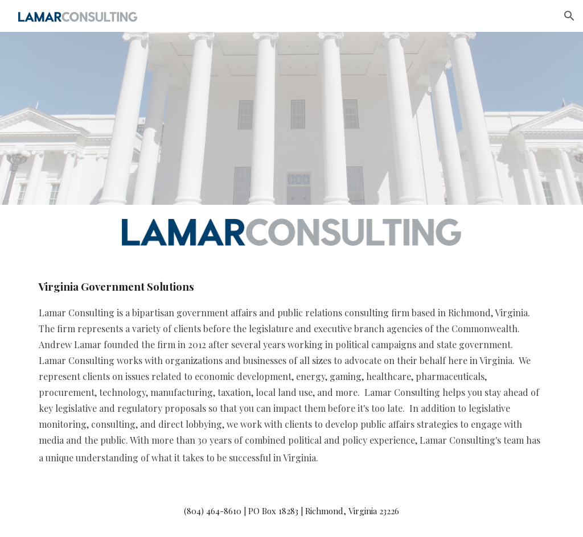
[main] (291, 372)
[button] (569, 16)
